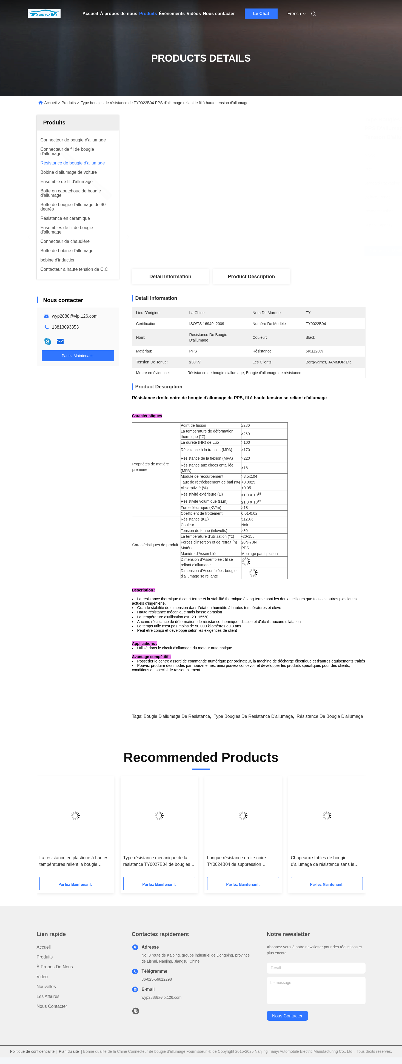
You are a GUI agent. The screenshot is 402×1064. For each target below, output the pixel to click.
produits (45, 957)
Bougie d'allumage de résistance (177, 716)
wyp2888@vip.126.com (75, 316)
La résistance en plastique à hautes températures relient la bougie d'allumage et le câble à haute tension (74, 861)
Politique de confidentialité (32, 1051)
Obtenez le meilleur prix (281, 251)
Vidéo (42, 976)
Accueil (90, 13)
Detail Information (170, 276)
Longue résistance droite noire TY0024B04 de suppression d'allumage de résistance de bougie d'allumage (241, 861)
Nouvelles (46, 986)
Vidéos (194, 13)
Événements (172, 13)
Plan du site (69, 1051)
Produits (148, 13)
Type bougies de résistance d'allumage (253, 716)
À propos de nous (118, 13)
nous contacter (287, 1016)
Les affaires (48, 996)
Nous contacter (219, 13)
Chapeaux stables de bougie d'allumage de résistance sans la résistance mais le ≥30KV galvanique (323, 861)
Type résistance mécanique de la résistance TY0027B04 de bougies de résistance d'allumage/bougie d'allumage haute (156, 861)
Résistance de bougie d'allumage (330, 716)
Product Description (251, 276)
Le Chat (261, 13)
